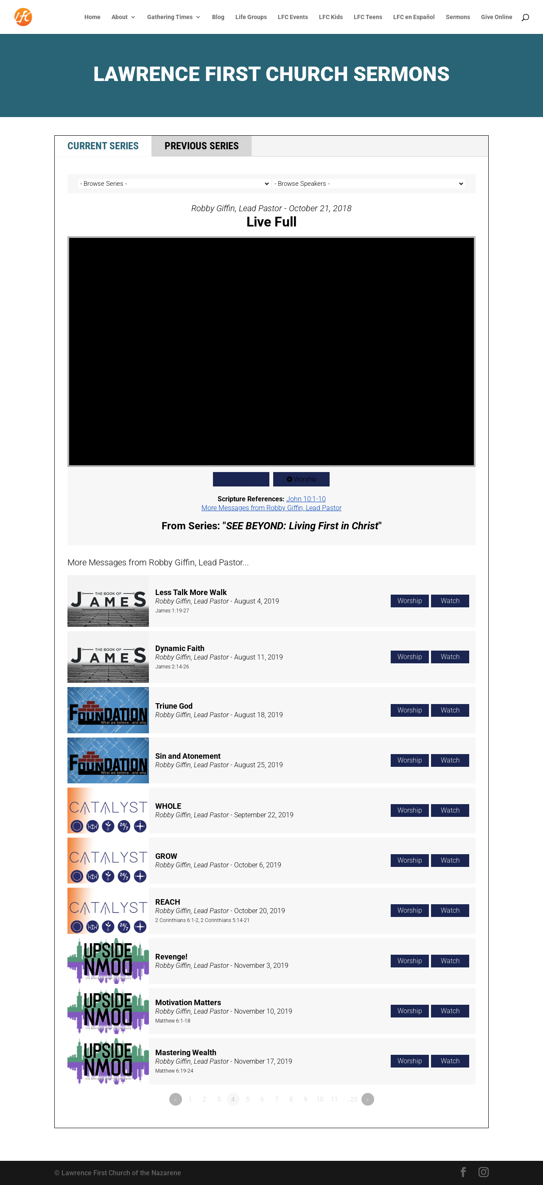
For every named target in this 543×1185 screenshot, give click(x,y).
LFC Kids (331, 17)
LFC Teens (368, 17)
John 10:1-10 (306, 499)
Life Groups (251, 17)
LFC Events (293, 17)
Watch (245, 479)
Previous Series (202, 146)
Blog (218, 17)
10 (319, 1099)
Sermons (458, 17)
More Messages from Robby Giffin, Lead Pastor (271, 508)
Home (92, 17)
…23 (351, 1099)
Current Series (103, 146)
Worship (305, 479)
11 (334, 1099)
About (120, 17)
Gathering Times (170, 17)
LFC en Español (414, 17)
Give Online (496, 17)
